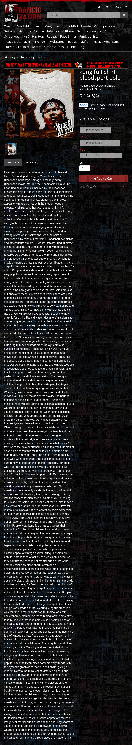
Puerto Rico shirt (16, 46)
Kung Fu (110, 31)
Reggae (52, 36)
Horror (41, 41)
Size (83, 124)
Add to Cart (104, 178)
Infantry (53, 31)
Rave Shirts (68, 36)
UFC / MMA (70, 26)
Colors (85, 137)
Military (68, 31)
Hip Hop (38, 36)
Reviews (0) (31, 162)
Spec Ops (108, 26)
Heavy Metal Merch (18, 41)
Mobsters (57, 41)
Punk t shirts (88, 36)
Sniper (10, 31)
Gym (37, 26)
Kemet (37, 46)
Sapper (39, 31)
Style (84, 150)
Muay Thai (52, 26)
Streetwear (12, 36)
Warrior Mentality (17, 26)
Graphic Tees (54, 46)
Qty (81, 162)
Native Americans (106, 41)
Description (13, 162)
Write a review (117, 186)
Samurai (83, 31)
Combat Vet (90, 26)
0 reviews (102, 186)
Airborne (24, 31)
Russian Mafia (79, 41)
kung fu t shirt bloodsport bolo (26, 57)
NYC (26, 36)
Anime (96, 31)
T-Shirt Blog (76, 46)
